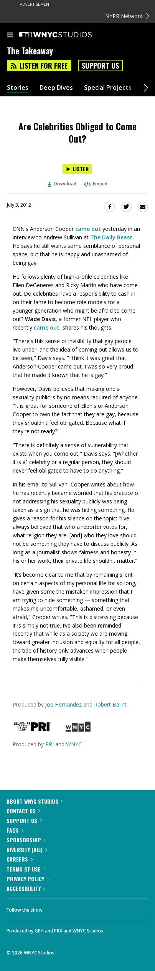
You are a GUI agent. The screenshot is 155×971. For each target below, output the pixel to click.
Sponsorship (26, 840)
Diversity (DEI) (27, 849)
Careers (20, 859)
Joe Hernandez (63, 704)
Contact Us (23, 811)
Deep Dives (56, 87)
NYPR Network (127, 16)
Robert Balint (110, 704)
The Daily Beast (111, 237)
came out (88, 228)
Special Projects (108, 87)
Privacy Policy (28, 879)
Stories (17, 87)
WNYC (74, 744)
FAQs (15, 830)
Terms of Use (26, 869)
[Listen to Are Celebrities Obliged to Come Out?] (77, 169)
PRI (49, 744)
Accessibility (26, 888)
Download (62, 183)
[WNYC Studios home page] (65, 35)
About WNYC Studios (35, 801)
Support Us (100, 66)
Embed (95, 183)
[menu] (10, 35)
